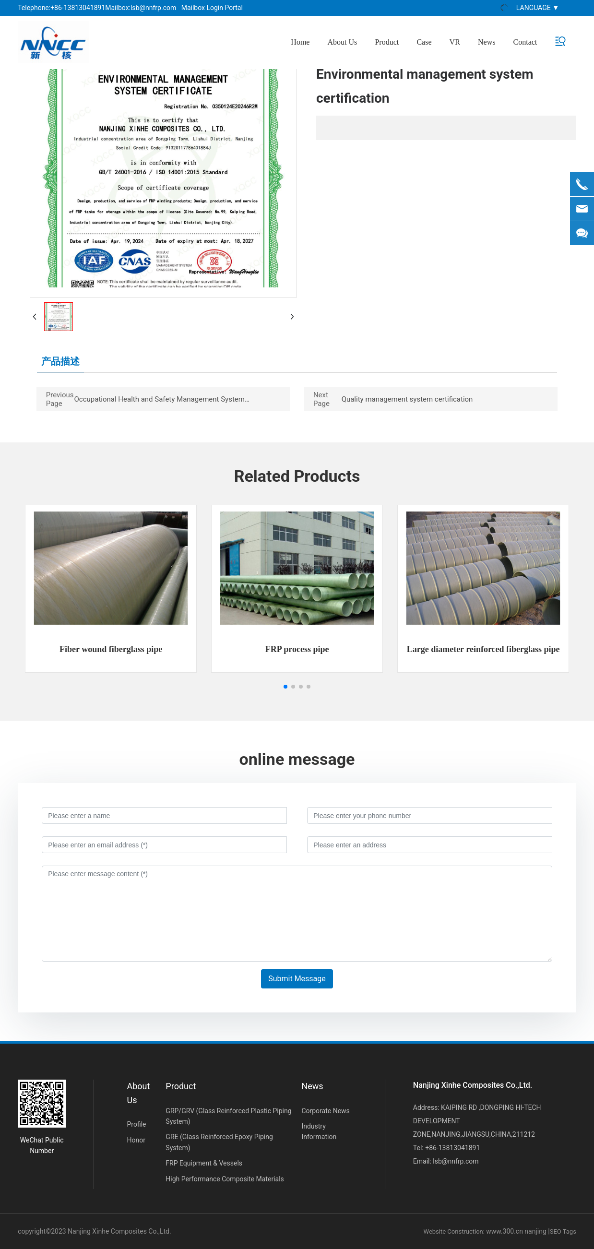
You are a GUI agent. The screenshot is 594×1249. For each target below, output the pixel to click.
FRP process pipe (297, 649)
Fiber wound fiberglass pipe (110, 649)
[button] (285, 687)
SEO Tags (563, 1231)
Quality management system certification (407, 399)
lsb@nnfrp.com (153, 8)
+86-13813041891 (77, 8)
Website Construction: (455, 1231)
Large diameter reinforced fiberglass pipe (483, 649)
